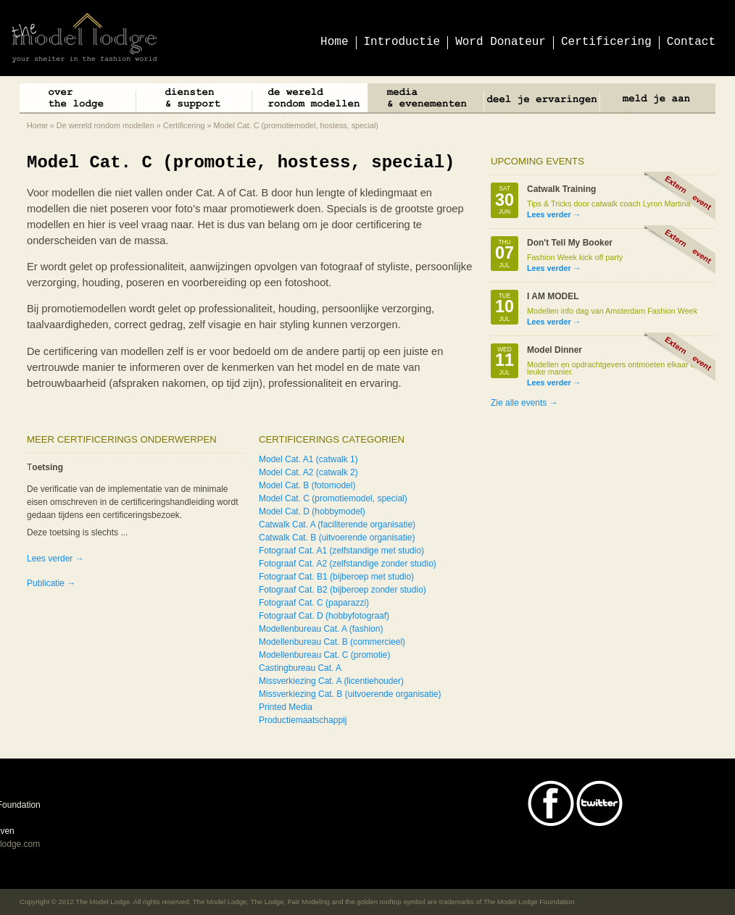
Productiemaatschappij (302, 720)
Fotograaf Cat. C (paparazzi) (314, 603)
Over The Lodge (78, 100)
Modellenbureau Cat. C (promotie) (324, 655)
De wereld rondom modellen (310, 100)
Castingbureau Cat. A (300, 668)
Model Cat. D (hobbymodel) (312, 511)
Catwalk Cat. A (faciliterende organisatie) (337, 524)
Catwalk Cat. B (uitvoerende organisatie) (337, 537)
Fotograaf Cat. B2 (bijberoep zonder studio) (342, 590)
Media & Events (425, 100)
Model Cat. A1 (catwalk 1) (308, 459)
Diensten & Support (194, 100)
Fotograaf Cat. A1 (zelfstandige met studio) (341, 551)
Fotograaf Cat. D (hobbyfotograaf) (324, 616)
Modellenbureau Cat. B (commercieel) (332, 642)
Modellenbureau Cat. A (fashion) (321, 629)
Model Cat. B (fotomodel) (307, 485)
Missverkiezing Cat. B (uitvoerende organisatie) (350, 694)
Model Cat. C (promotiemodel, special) (333, 498)
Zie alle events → (524, 403)
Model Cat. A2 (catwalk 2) (308, 472)
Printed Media (285, 707)
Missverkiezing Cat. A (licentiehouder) (331, 681)
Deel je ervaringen (541, 100)
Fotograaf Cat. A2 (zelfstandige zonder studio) (347, 564)
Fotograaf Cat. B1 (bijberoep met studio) (336, 577)
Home (37, 125)
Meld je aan (657, 100)
